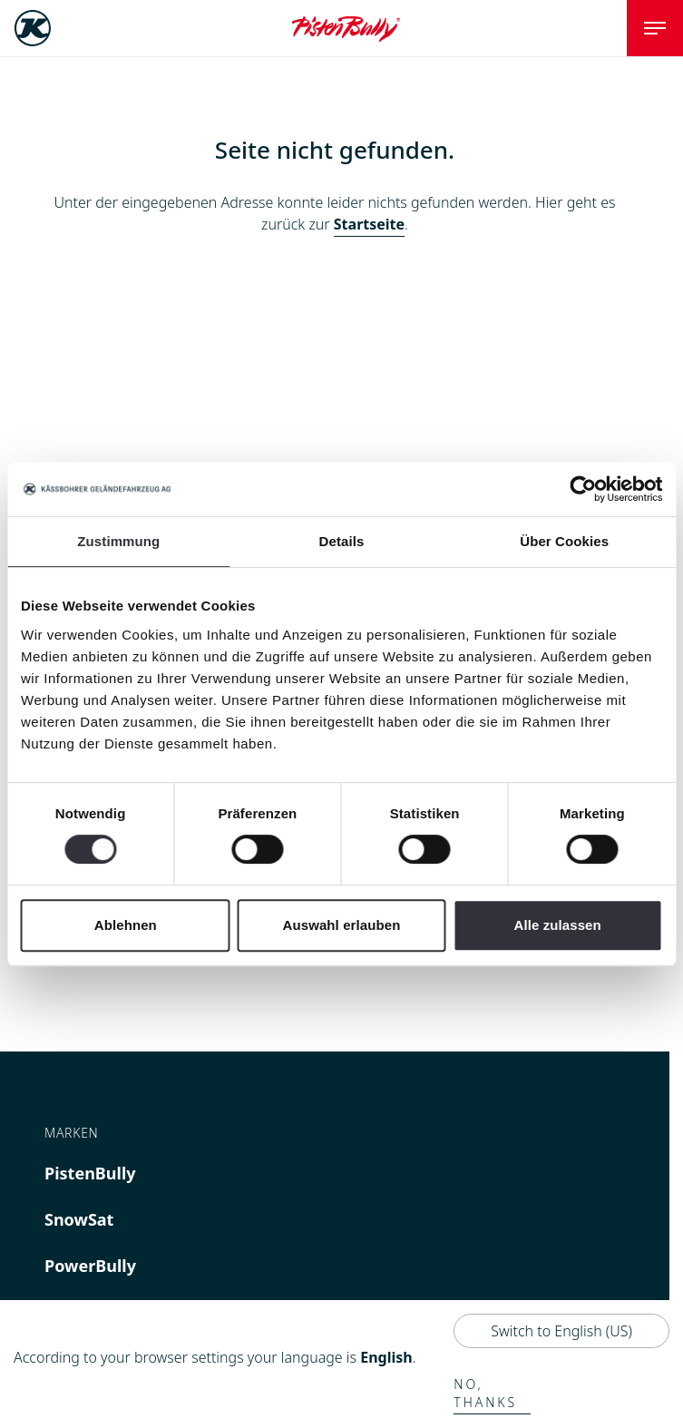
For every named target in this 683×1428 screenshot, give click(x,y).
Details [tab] (342, 541)
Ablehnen (125, 925)
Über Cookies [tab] (564, 541)
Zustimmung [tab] (118, 541)
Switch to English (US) (561, 1331)
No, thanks (485, 1393)
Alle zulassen (556, 925)
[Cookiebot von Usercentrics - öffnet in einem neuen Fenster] (582, 489)
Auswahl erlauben (342, 925)
